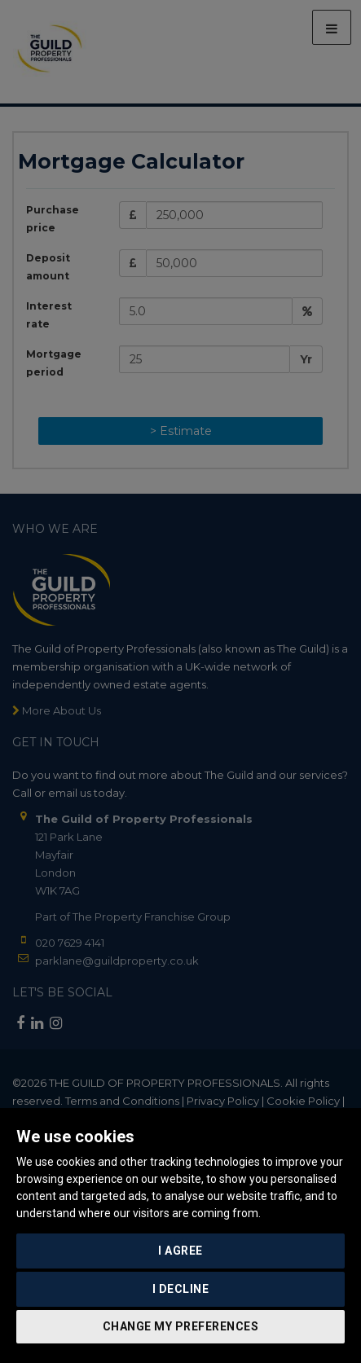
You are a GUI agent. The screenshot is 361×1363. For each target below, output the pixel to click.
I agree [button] (180, 1250)
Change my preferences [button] (181, 1326)
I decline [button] (180, 1288)
